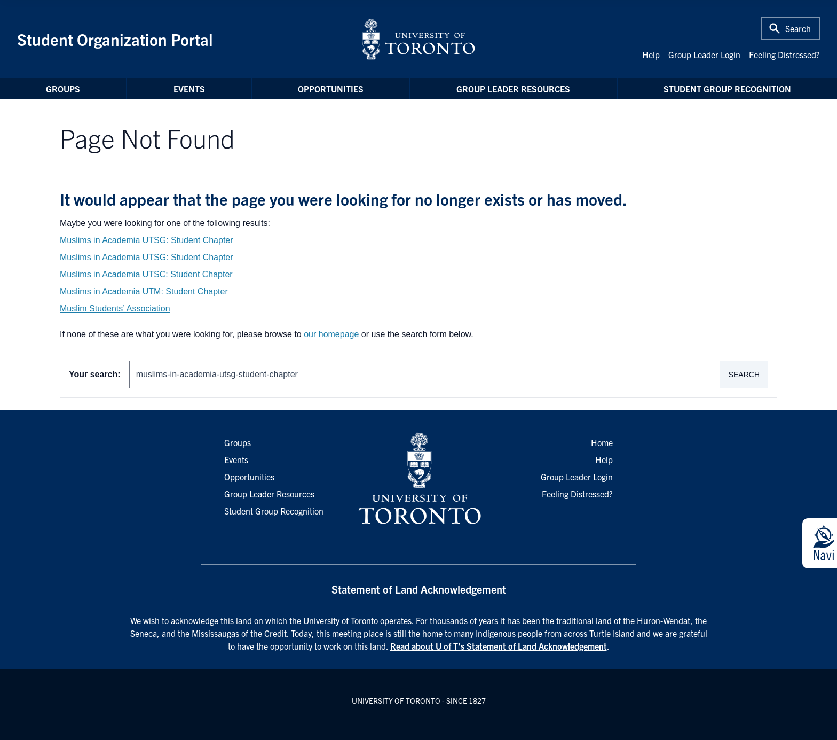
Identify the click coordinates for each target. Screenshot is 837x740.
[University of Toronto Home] (418, 39)
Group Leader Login (704, 54)
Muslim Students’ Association (115, 308)
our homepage (331, 334)
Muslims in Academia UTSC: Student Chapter (146, 274)
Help (651, 54)
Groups (63, 88)
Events (189, 88)
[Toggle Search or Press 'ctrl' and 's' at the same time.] (790, 28)
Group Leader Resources (513, 88)
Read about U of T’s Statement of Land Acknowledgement (498, 646)
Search (744, 374)
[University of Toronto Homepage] (418, 478)
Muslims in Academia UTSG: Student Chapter (146, 240)
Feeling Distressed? (784, 54)
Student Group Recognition (727, 88)
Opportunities (331, 88)
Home (602, 442)
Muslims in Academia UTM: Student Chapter (144, 291)
